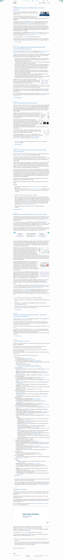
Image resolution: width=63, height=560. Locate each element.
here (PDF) (45, 32)
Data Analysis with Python (20, 488)
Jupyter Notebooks (44, 502)
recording (27, 357)
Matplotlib (34, 502)
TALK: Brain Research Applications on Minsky (25, 103)
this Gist (14, 529)
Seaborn (16, 503)
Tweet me (33, 534)
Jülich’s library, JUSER (35, 287)
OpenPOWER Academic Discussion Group (20, 106)
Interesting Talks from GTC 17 (21, 340)
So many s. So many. (30, 203)
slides (31, 357)
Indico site (41, 93)
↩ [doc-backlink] (23, 142)
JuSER (46, 93)
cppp (29, 200)
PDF (33, 32)
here (34, 186)
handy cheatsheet (25, 531)
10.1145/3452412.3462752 (30, 34)
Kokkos (31, 194)
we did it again (42, 52)
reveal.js (24, 527)
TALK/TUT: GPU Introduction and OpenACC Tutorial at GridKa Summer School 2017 (29, 150)
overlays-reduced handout (34, 33)
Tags (49, 2)
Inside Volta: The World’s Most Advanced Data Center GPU (29, 364)
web (30, 284)
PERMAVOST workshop (28, 22)
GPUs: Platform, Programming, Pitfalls (22, 154)
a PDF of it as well (32, 528)
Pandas (37, 502)
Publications (44, 2)
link (24, 357)
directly (48, 525)
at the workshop (25, 289)
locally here (28, 134)
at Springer (24, 284)
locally (23, 94)
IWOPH (39, 217)
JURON (40, 223)
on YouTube (24, 36)
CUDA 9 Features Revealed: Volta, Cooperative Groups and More (30, 365)
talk (30, 289)
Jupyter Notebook (39, 483)
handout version (38, 186)
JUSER (37, 32)
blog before (40, 225)
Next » (24, 547)
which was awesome (34, 328)
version (24, 290)
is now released (46, 218)
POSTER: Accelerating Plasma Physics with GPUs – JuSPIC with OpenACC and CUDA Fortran (29, 314)
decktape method (38, 542)
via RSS (18, 554)
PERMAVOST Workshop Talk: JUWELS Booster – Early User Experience (28, 8)
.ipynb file (45, 483)
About (40, 2)
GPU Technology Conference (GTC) (21, 317)
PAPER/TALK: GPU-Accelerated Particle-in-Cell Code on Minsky (30, 214)
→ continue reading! (17, 41)
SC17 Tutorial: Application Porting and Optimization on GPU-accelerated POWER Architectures (29, 48)
